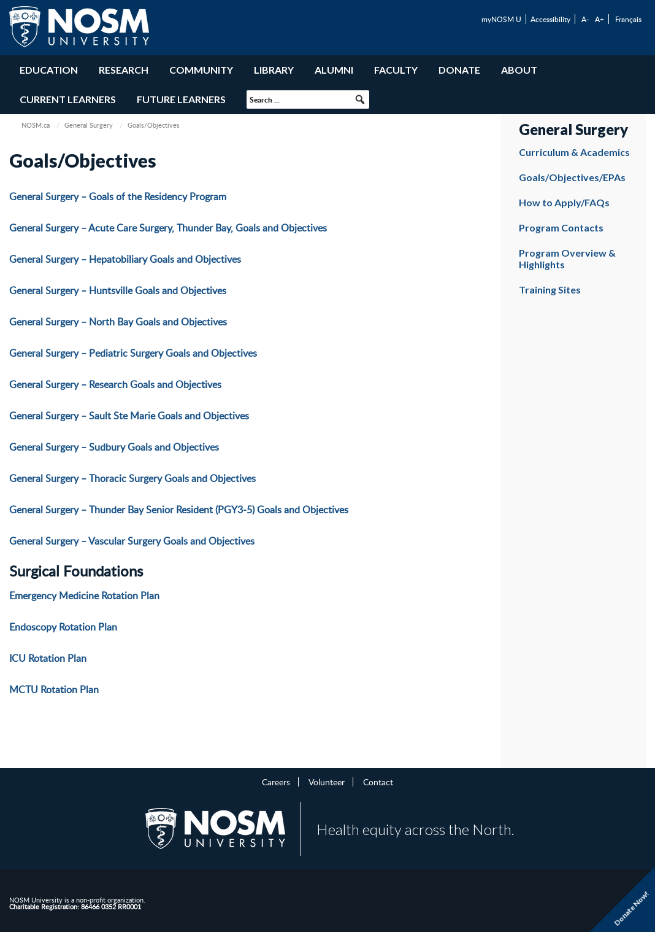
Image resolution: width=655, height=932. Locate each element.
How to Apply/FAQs (564, 202)
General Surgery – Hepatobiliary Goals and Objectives (125, 259)
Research (123, 70)
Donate (459, 70)
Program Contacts (561, 227)
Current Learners (68, 99)
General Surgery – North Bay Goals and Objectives (118, 321)
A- (585, 19)
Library (274, 70)
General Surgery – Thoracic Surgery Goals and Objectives (132, 478)
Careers (276, 781)
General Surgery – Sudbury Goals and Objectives (114, 447)
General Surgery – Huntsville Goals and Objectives (117, 290)
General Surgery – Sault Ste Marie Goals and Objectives (129, 415)
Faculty (396, 70)
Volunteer (326, 781)
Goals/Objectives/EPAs (572, 177)
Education (49, 70)
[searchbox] (308, 99)
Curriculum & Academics (574, 152)
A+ (599, 19)
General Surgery (88, 125)
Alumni (334, 70)
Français (628, 19)
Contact (378, 781)
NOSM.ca (35, 125)
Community (201, 70)
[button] (360, 99)
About (519, 70)
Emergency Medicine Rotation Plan (84, 595)
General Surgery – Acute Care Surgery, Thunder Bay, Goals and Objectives (168, 228)
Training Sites (550, 289)
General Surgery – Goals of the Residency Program (117, 196)
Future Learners (181, 99)
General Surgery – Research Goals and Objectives (115, 384)
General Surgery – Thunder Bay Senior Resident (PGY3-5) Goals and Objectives (178, 509)
